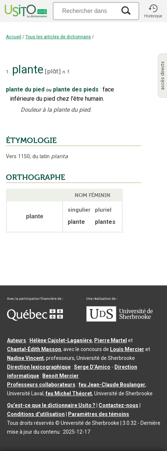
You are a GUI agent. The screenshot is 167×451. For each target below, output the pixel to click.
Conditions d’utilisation (36, 414)
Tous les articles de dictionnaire (58, 36)
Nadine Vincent (25, 358)
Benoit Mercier (60, 376)
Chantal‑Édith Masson (34, 349)
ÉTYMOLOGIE (31, 140)
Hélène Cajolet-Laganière (60, 340)
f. (68, 71)
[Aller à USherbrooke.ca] (119, 320)
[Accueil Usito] (25, 11)
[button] (153, 11)
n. (64, 71)
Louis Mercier (127, 349)
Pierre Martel (110, 340)
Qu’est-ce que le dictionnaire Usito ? (51, 405)
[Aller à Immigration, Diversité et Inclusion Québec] (35, 319)
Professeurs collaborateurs (41, 385)
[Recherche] (84, 11)
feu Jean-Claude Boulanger (112, 385)
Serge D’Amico (92, 367)
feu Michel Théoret (69, 393)
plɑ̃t (52, 71)
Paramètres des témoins (98, 414)
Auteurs (16, 340)
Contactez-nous (118, 405)
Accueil (13, 36)
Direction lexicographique (39, 367)
